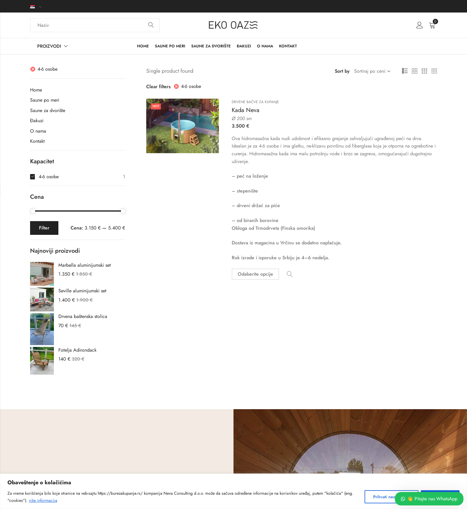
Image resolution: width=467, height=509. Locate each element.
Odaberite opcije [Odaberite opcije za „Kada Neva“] (255, 274)
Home (36, 89)
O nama (38, 131)
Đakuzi (36, 120)
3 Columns (424, 71)
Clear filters (158, 86)
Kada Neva (245, 110)
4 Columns (434, 71)
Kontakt (37, 141)
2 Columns (414, 71)
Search (151, 25)
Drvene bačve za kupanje (255, 102)
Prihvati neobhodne (391, 497)
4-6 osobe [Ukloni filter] (191, 86)
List (404, 71)
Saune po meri (44, 100)
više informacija (43, 500)
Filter (44, 227)
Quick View (290, 274)
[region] (233, 491)
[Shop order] (371, 71)
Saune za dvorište (47, 110)
